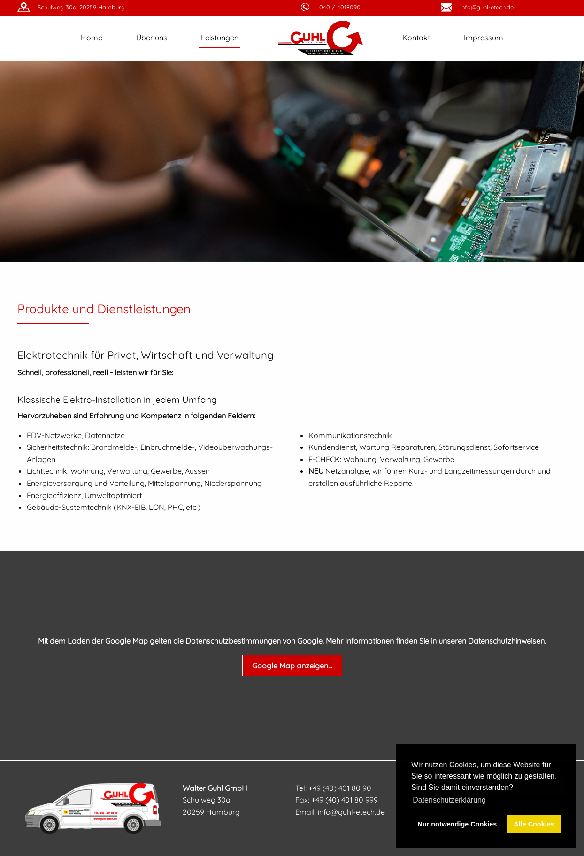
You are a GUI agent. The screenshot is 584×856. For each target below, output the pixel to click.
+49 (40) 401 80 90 (339, 788)
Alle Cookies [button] (534, 824)
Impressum (483, 37)
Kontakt (416, 37)
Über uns (151, 37)
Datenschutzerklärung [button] (449, 800)
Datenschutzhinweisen (506, 640)
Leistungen (219, 37)
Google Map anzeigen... (292, 665)
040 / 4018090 (340, 7)
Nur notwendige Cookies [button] (457, 824)
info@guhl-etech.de (487, 7)
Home (91, 37)
